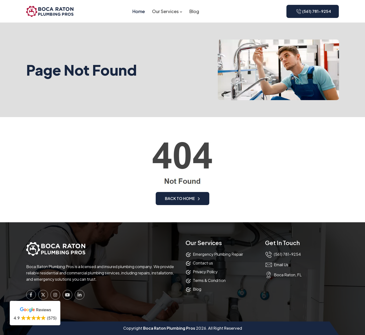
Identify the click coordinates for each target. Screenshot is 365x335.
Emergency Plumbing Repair (218, 254)
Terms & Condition (209, 280)
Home (138, 11)
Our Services (165, 11)
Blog (194, 11)
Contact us (203, 262)
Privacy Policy (205, 271)
